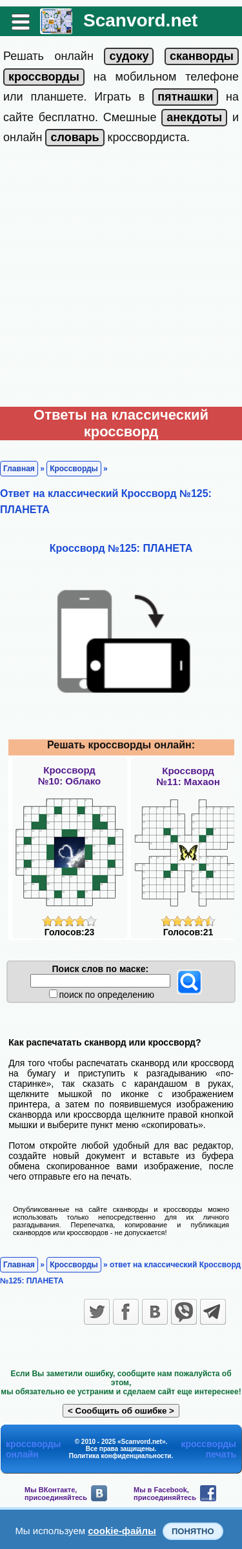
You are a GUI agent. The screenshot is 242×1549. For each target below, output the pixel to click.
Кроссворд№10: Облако (69, 775)
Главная (19, 468)
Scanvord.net (140, 20)
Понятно (193, 1531)
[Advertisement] (121, 279)
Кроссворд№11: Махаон (188, 776)
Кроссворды (74, 468)
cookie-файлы (122, 1530)
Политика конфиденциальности (120, 1455)
